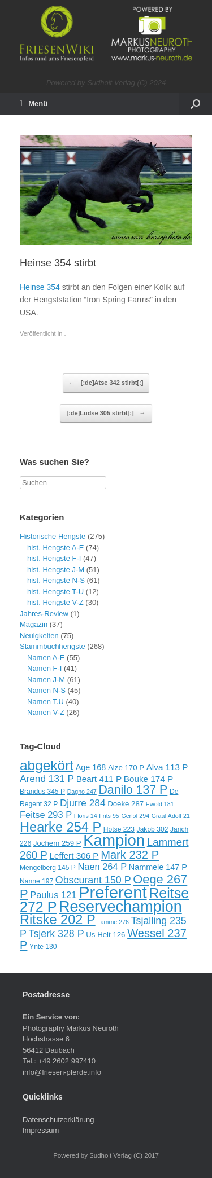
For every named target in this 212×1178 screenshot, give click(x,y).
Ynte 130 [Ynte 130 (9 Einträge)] (43, 947)
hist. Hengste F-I (54, 558)
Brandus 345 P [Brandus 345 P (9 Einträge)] (42, 791)
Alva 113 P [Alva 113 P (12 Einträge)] (167, 767)
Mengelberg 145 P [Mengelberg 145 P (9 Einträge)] (48, 868)
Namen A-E (45, 657)
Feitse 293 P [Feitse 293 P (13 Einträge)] (46, 815)
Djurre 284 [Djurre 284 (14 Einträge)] (83, 802)
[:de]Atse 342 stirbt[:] (106, 383)
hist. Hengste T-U (55, 591)
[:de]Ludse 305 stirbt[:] (105, 413)
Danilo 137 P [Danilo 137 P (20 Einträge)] (132, 790)
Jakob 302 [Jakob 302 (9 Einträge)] (152, 829)
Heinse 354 (40, 287)
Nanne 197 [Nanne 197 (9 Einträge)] (36, 881)
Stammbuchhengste (52, 646)
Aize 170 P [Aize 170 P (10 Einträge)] (126, 767)
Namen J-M (46, 679)
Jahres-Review (44, 613)
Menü (33, 103)
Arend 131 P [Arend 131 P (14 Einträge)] (47, 778)
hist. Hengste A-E (55, 547)
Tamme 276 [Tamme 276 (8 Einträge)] (113, 921)
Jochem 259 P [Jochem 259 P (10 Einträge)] (57, 843)
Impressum (41, 1130)
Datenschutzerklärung (58, 1119)
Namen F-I (44, 668)
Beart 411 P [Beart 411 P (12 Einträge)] (99, 779)
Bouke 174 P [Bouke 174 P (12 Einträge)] (148, 779)
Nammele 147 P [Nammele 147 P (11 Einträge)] (158, 867)
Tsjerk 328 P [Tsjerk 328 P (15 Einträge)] (56, 933)
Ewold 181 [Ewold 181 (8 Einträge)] (160, 804)
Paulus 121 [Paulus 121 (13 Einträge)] (53, 895)
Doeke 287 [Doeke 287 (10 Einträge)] (125, 803)
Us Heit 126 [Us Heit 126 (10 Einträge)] (105, 934)
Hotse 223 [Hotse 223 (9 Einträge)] (119, 829)
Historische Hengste (52, 536)
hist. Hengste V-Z (55, 602)
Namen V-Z (45, 712)
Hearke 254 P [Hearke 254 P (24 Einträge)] (60, 827)
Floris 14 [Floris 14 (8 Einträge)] (85, 815)
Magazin (33, 624)
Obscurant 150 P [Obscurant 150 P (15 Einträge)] (93, 880)
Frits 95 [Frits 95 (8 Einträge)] (109, 815)
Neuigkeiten (39, 635)
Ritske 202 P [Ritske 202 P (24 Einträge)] (58, 919)
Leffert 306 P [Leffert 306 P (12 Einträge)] (73, 855)
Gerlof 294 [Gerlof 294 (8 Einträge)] (135, 815)
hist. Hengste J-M (55, 569)
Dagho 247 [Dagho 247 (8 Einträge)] (82, 791)
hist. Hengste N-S (56, 580)
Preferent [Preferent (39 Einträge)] (113, 892)
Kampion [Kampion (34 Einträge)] (114, 840)
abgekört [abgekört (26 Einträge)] (46, 765)
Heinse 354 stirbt (58, 263)
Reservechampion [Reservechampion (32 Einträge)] (120, 906)
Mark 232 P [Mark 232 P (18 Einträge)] (130, 855)
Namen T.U (45, 701)
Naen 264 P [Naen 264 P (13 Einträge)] (102, 866)
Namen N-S (46, 690)
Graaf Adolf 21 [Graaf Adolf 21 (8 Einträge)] (171, 815)
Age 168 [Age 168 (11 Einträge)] (91, 767)
